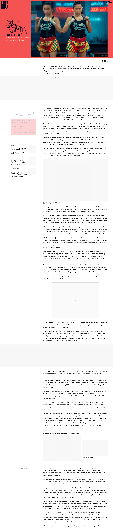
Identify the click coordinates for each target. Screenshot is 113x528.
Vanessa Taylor (48, 61)
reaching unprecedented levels (67, 269)
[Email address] (24, 127)
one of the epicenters (72, 148)
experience (53, 336)
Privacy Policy (14, 134)
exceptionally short (73, 115)
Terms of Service (31, 133)
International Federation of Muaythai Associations (60, 338)
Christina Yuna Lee (68, 382)
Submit (33, 131)
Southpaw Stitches (88, 140)
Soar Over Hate (47, 385)
